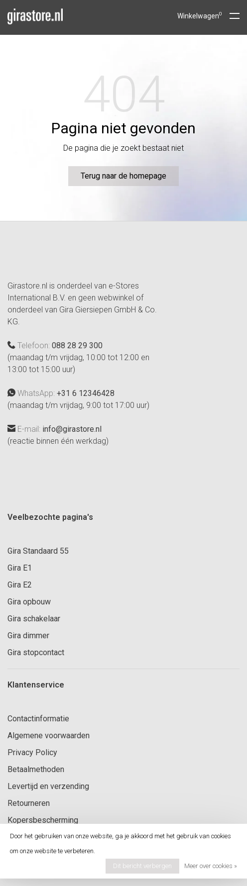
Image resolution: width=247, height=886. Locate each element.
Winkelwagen (199, 16)
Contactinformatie (38, 718)
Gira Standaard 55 (38, 551)
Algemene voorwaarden (48, 735)
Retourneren (28, 803)
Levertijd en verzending (48, 786)
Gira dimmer (28, 635)
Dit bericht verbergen (142, 866)
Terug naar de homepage (123, 176)
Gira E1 (19, 568)
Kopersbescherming (42, 820)
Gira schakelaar (33, 618)
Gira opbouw (29, 601)
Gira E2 (19, 585)
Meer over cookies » (210, 866)
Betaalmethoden (35, 769)
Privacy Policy (32, 752)
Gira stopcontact (35, 652)
